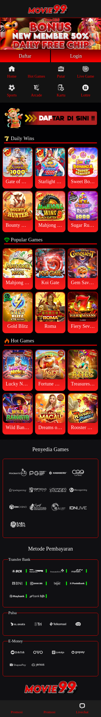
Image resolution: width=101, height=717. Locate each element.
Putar (61, 71)
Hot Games (36, 71)
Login (76, 56)
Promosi (17, 708)
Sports (12, 90)
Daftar (25, 56)
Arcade (36, 90)
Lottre (85, 90)
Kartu (61, 90)
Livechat (82, 708)
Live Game (85, 71)
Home (12, 71)
